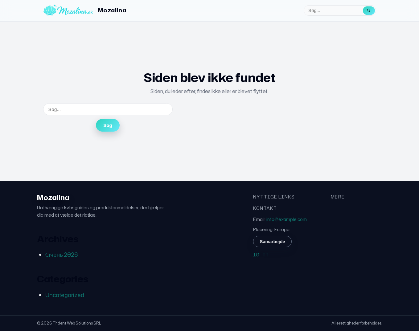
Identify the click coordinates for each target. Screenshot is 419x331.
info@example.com (286, 219)
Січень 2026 (61, 255)
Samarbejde (272, 241)
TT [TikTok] (265, 254)
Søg (107, 125)
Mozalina (112, 10)
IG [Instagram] (256, 254)
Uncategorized (64, 295)
